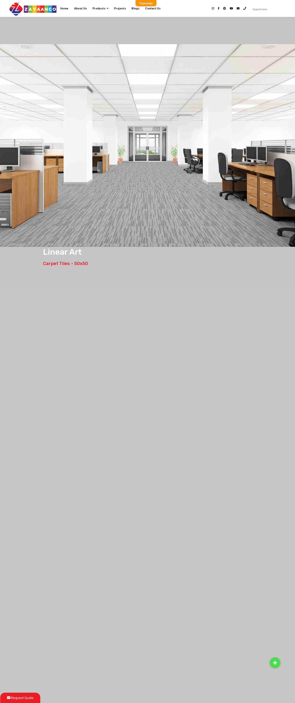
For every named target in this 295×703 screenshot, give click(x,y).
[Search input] (273, 9)
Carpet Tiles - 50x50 (65, 263)
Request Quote (20, 698)
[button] (275, 662)
